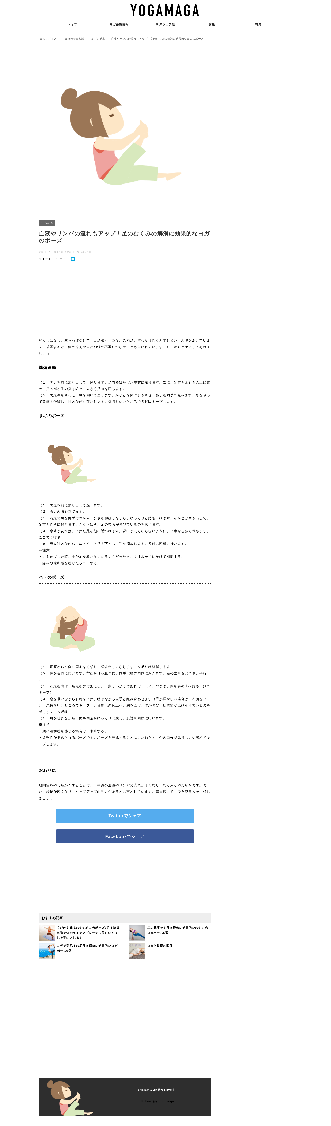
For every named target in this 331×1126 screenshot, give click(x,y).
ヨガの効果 (48, 223)
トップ (72, 24)
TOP (49, 38)
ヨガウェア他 (165, 24)
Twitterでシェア (125, 816)
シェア (63, 259)
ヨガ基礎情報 (119, 24)
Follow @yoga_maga (158, 1102)
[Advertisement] (125, 305)
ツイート (46, 259)
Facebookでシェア (125, 837)
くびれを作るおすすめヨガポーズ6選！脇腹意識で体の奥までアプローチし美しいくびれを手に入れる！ (88, 933)
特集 (258, 24)
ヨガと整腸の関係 (161, 946)
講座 (212, 24)
